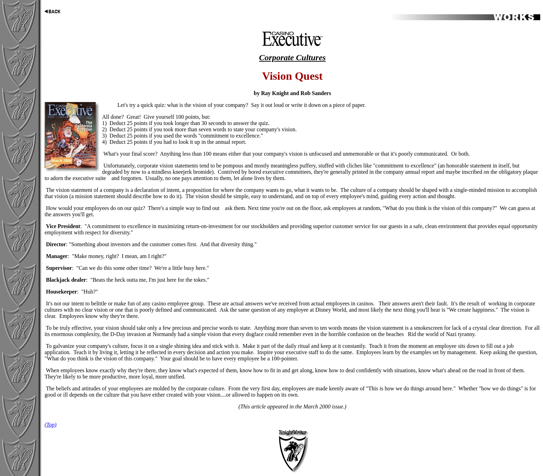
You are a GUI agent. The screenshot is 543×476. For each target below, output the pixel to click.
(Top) (50, 425)
